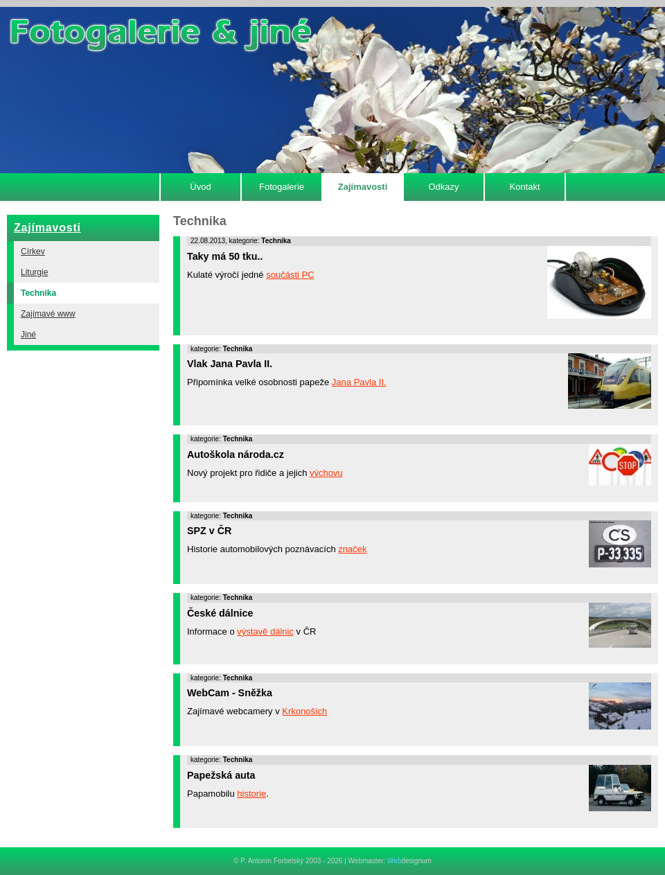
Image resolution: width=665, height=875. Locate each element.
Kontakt (524, 187)
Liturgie (34, 272)
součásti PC (290, 274)
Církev (33, 251)
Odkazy (443, 187)
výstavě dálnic (265, 631)
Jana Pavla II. (359, 382)
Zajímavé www (48, 314)
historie (251, 793)
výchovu (326, 473)
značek (352, 549)
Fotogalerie (281, 187)
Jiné (28, 334)
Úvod (200, 187)
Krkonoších (304, 711)
